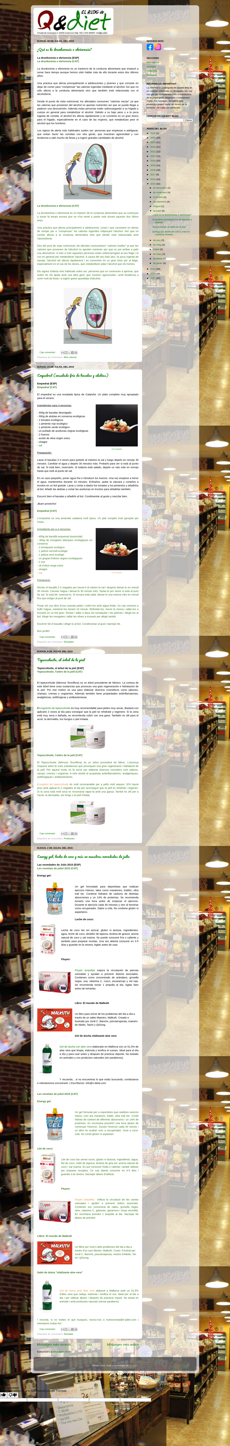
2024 (153, 142)
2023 (153, 147)
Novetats (68, 1334)
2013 (153, 273)
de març (157, 254)
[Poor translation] (12, 1395)
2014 (153, 269)
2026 (153, 133)
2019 (153, 165)
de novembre (160, 192)
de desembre (160, 188)
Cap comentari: (48, 352)
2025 (153, 137)
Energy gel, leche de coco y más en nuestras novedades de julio (83, 856)
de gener (158, 263)
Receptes (69, 642)
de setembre (160, 201)
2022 (153, 151)
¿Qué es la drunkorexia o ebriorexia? (64, 49)
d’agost (157, 206)
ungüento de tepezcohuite (55, 708)
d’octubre (158, 197)
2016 (153, 179)
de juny (157, 240)
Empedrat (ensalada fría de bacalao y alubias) (72, 375)
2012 (153, 278)
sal (40, 445)
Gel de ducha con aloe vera (76, 1046)
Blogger (133, 1365)
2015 (153, 184)
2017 (153, 174)
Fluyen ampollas (85, 970)
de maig (157, 244)
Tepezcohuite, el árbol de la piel (61, 660)
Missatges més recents (54, 1344)
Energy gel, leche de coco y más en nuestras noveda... (171, 233)
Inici (89, 1344)
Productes (69, 838)
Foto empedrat (117, 449)
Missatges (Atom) (62, 1351)
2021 (153, 156)
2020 (153, 160)
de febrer (158, 258)
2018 (153, 170)
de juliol (157, 210)
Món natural (70, 357)
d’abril (156, 249)
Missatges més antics (123, 1344)
